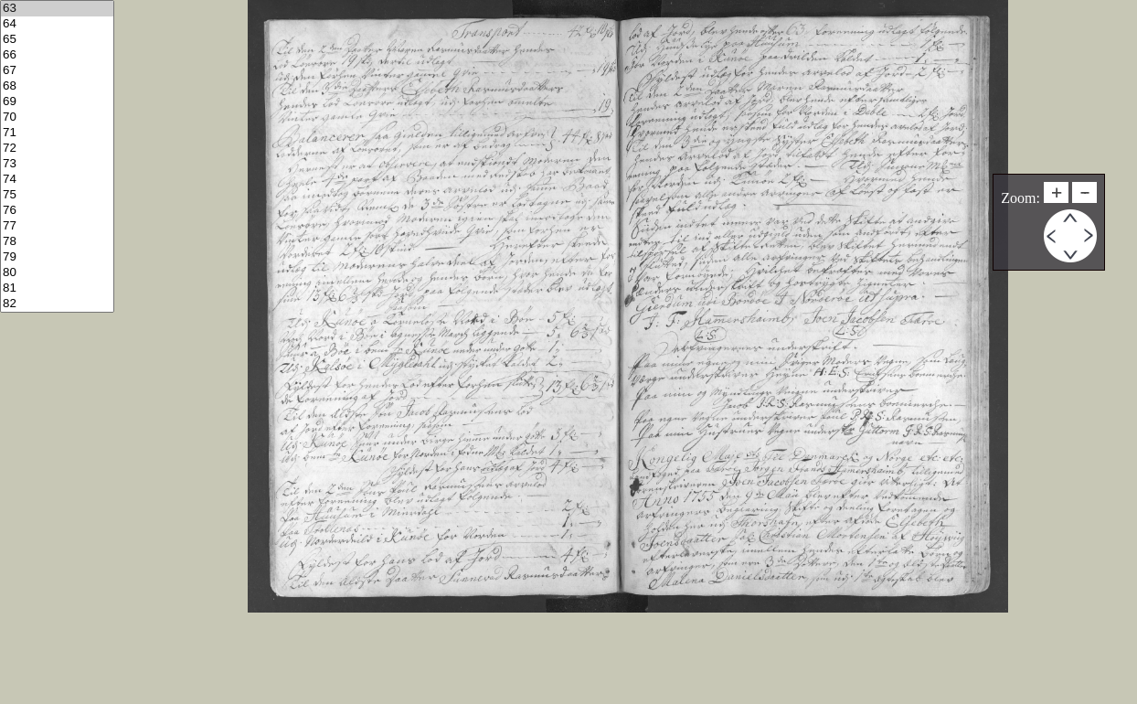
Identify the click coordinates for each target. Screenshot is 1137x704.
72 (57, 148)
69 (57, 102)
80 (57, 273)
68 (57, 86)
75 (57, 195)
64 (57, 24)
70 (57, 117)
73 (57, 164)
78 (57, 242)
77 (57, 226)
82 (57, 304)
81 (57, 288)
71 (57, 133)
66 (57, 55)
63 (57, 8)
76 (57, 211)
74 (57, 179)
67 (57, 71)
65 (57, 40)
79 (57, 257)
